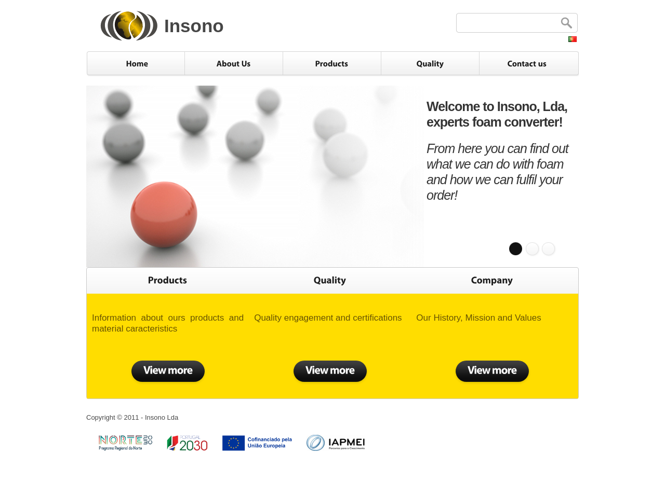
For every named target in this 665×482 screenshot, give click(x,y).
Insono (194, 26)
